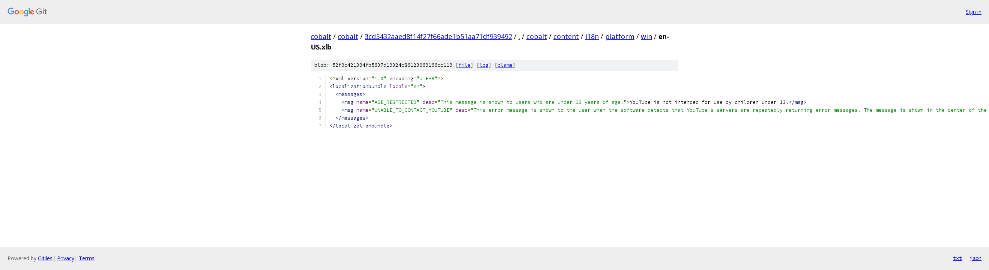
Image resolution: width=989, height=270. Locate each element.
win (646, 36)
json (975, 258)
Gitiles (45, 258)
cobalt (321, 36)
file (464, 65)
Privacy (65, 258)
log (483, 65)
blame (505, 65)
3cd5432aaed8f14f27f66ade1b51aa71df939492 (438, 36)
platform (619, 36)
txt (957, 258)
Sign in (973, 11)
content (566, 36)
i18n (592, 36)
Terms (87, 258)
